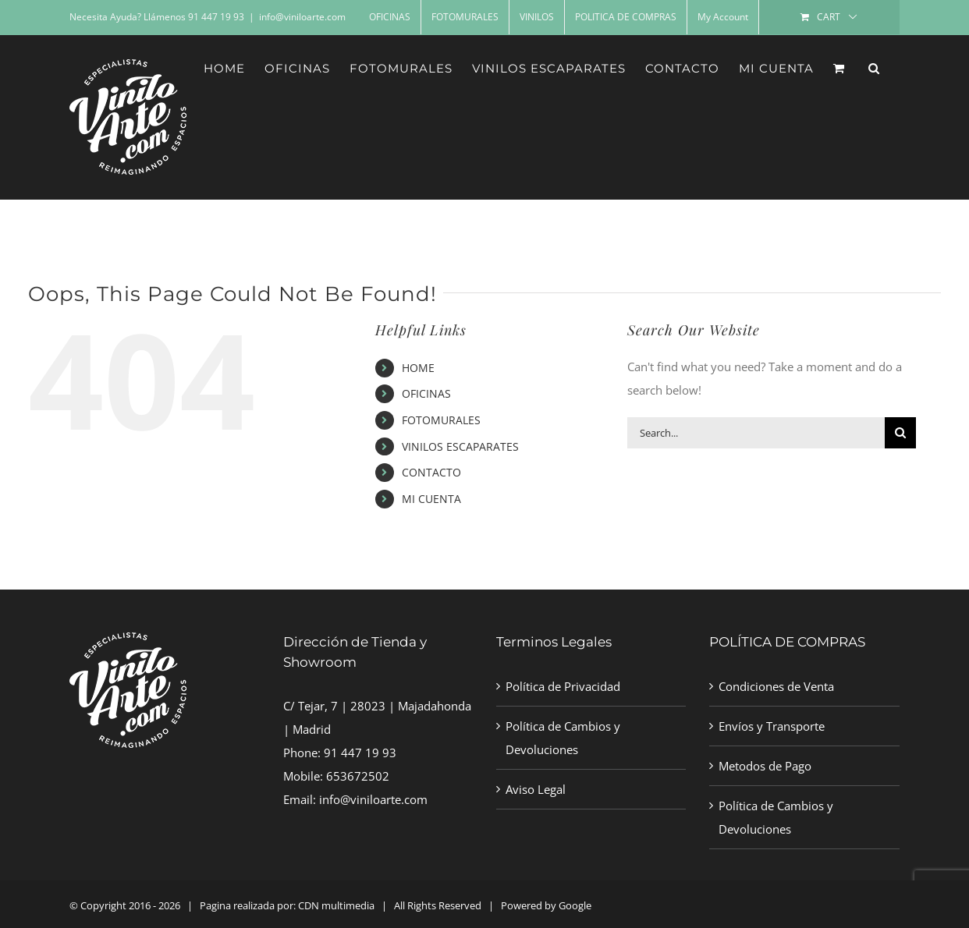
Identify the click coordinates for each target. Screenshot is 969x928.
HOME (418, 367)
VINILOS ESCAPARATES (460, 446)
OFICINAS (426, 393)
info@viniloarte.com (302, 16)
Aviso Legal (536, 789)
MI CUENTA (431, 498)
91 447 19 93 (360, 752)
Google (575, 905)
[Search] (900, 432)
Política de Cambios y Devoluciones (563, 737)
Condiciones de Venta (776, 686)
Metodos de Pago (765, 766)
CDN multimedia (336, 905)
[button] (874, 68)
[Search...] (756, 432)
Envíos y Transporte (772, 726)
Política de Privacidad (563, 686)
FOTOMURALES (441, 420)
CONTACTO (431, 472)
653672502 (357, 776)
